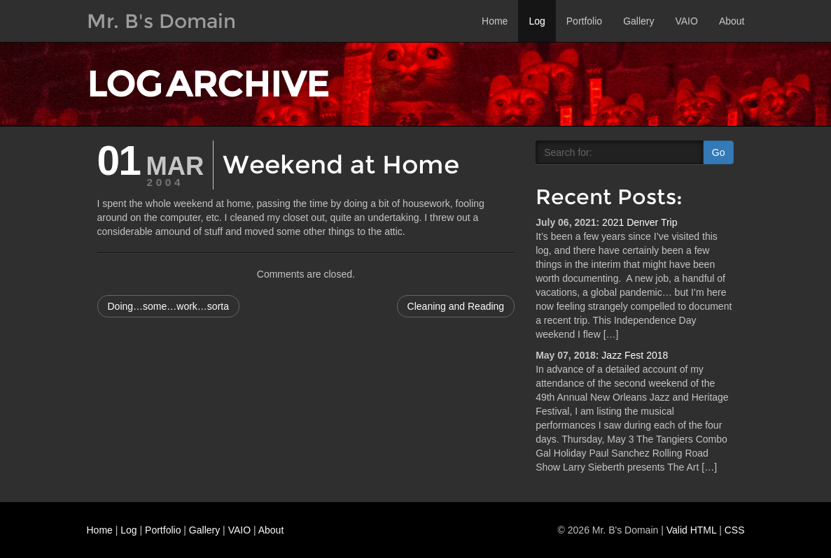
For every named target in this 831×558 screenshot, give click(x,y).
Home (495, 21)
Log (537, 21)
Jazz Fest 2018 (634, 355)
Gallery (638, 21)
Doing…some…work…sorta (169, 306)
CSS (735, 530)
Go (718, 152)
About (732, 21)
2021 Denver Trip (639, 222)
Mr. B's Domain (161, 21)
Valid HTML (691, 530)
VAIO (686, 21)
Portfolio (584, 21)
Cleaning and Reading (456, 306)
